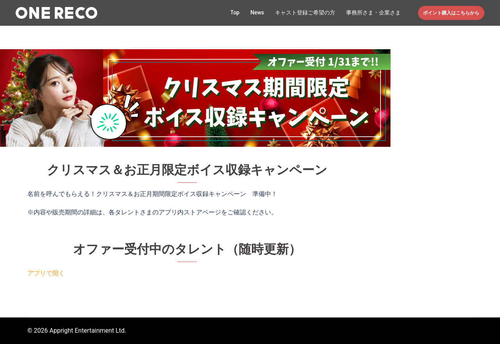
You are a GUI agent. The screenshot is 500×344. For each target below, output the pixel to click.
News (257, 12)
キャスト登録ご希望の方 (305, 12)
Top (234, 12)
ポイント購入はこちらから (451, 13)
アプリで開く (46, 273)
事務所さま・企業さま (373, 12)
